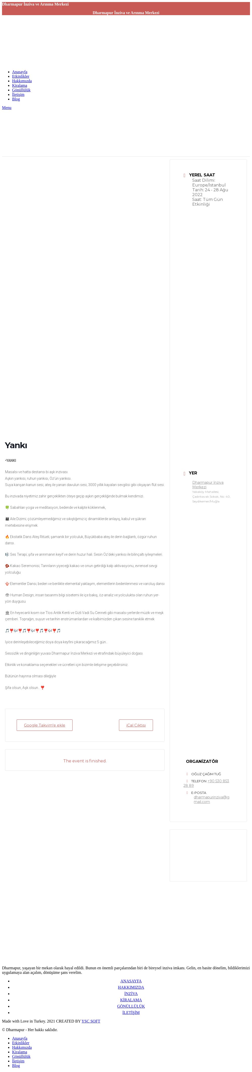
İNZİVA (131, 993)
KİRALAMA (131, 1000)
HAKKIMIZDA (131, 987)
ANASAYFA (131, 981)
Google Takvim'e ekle (44, 725)
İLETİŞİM (131, 1012)
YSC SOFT (91, 1021)
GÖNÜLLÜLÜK (131, 1006)
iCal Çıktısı (136, 725)
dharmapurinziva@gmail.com (211, 799)
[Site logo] (33, 63)
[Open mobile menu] (6, 107)
